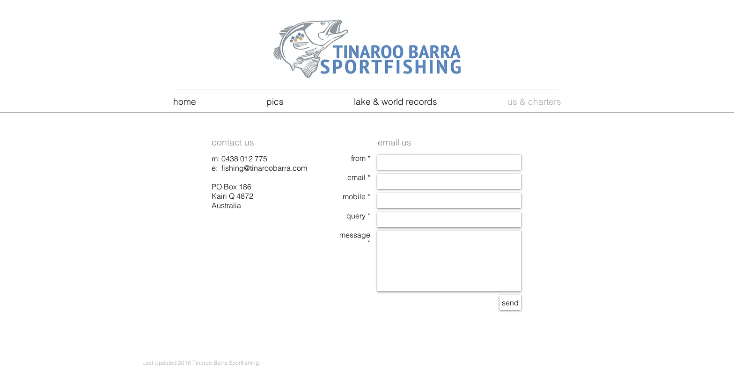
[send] (510, 302)
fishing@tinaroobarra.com (264, 168)
